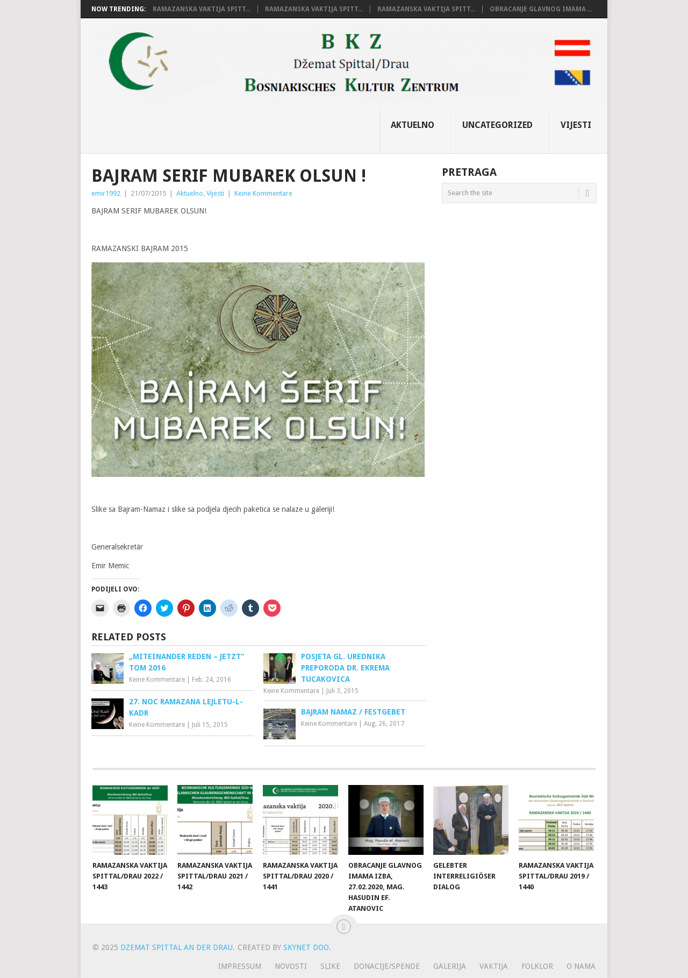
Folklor (537, 966)
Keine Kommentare (263, 193)
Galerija (449, 966)
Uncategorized (497, 125)
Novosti (291, 966)
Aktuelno (412, 125)
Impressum (239, 966)
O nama (581, 966)
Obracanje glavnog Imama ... (541, 9)
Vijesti (576, 125)
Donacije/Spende (387, 966)
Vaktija (493, 966)
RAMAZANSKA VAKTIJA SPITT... (201, 9)
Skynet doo (306, 947)
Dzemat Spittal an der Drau (176, 947)
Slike (330, 966)
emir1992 (105, 193)
